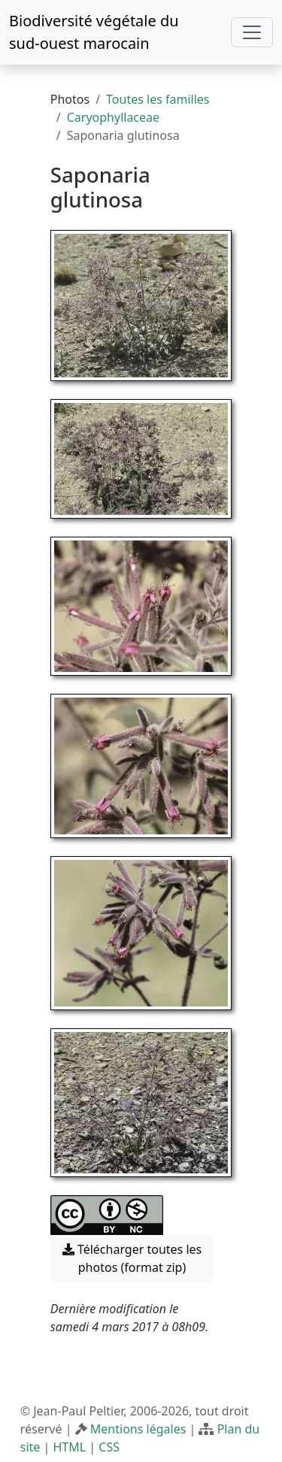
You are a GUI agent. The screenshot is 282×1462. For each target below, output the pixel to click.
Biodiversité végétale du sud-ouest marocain (94, 32)
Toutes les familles (157, 99)
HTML (69, 1447)
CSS (109, 1447)
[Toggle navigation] (252, 32)
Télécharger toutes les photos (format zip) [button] (132, 1258)
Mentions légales (138, 1429)
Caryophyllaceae (113, 117)
